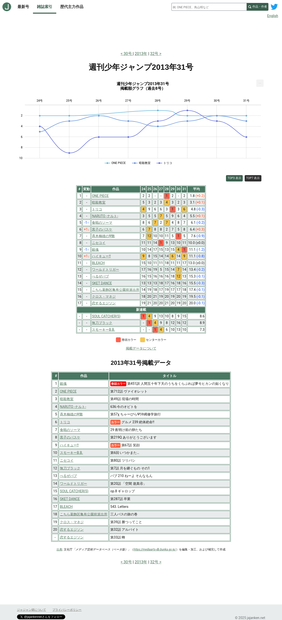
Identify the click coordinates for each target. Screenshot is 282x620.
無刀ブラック (70, 468)
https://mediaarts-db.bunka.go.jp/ (155, 549)
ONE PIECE (68, 391)
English (272, 16)
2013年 (141, 53)
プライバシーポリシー (66, 609)
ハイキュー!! (69, 445)
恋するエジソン (72, 529)
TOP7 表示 (253, 178)
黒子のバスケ (70, 437)
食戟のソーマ (70, 430)
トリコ (65, 422)
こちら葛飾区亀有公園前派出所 (83, 514)
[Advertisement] (141, 33)
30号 (128, 53)
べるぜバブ (68, 476)
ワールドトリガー (73, 483)
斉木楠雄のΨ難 (71, 414)
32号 (154, 53)
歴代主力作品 (71, 6)
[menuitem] (260, 83)
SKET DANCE (70, 499)
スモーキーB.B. (71, 453)
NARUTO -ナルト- (73, 407)
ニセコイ (66, 460)
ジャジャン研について (31, 609)
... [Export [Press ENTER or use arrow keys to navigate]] (260, 82)
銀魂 (63, 384)
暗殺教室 (66, 399)
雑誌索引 (44, 6)
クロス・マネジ (72, 522)
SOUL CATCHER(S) (74, 491)
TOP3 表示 (234, 178)
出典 (59, 549)
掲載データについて (141, 348)
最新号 (23, 6)
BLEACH (66, 507)
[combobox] (209, 7)
